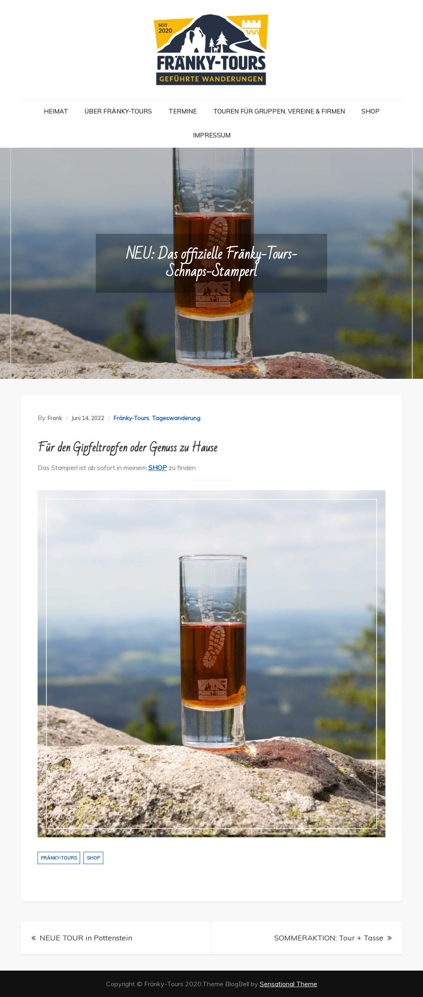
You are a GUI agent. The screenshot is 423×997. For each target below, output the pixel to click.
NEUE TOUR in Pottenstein (86, 938)
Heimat (56, 111)
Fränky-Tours (131, 418)
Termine (183, 111)
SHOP (157, 467)
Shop (370, 111)
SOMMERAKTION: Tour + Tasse (328, 938)
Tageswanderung (176, 418)
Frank (55, 418)
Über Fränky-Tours (118, 111)
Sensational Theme (288, 984)
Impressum (212, 135)
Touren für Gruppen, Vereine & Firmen (279, 111)
